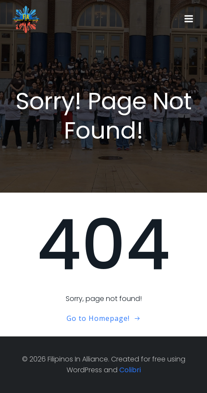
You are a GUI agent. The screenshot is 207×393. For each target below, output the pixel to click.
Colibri (130, 370)
